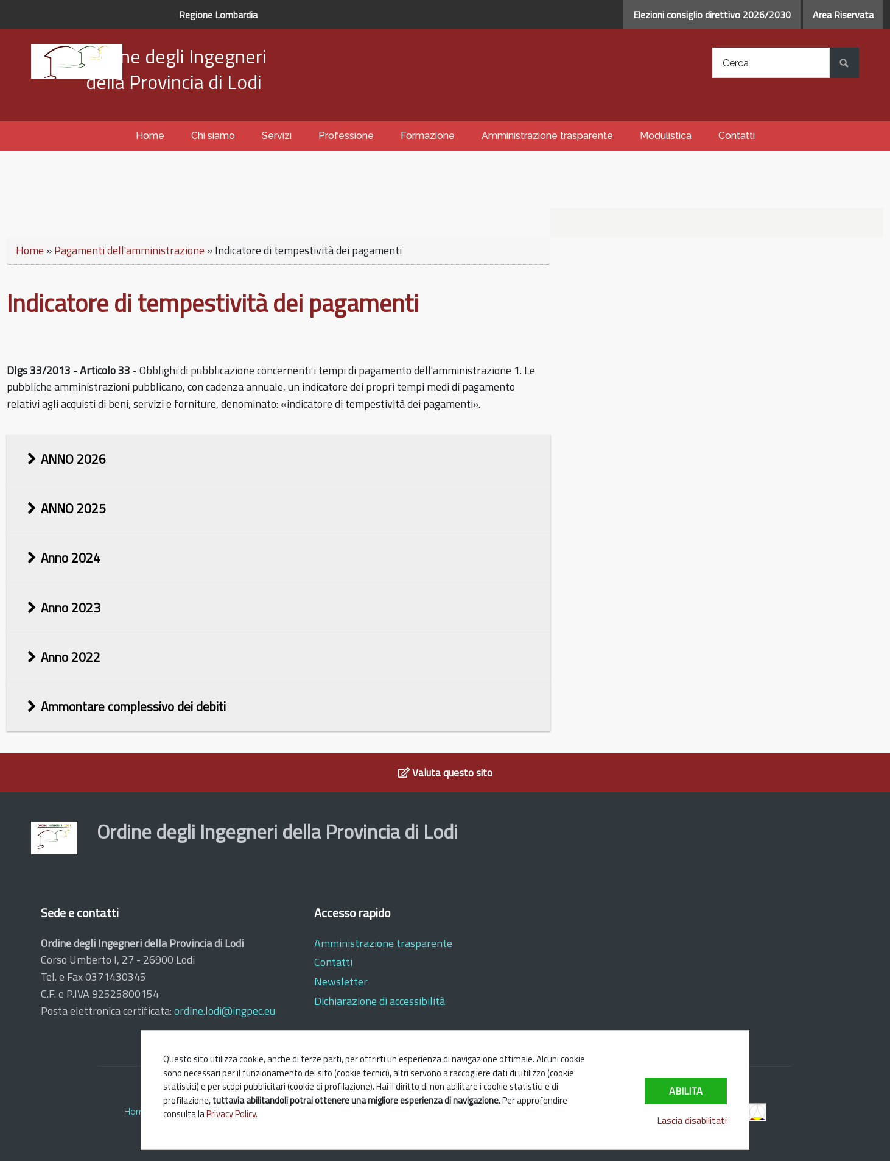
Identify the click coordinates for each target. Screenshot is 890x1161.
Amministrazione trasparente (383, 943)
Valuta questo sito (445, 773)
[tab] (278, 459)
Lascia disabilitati (692, 1120)
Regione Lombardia (218, 14)
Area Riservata (843, 14)
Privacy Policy (231, 1114)
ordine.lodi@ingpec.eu (224, 1011)
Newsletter (341, 981)
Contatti (333, 962)
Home (30, 250)
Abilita (686, 1091)
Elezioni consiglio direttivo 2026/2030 (712, 14)
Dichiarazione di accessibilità (379, 1001)
